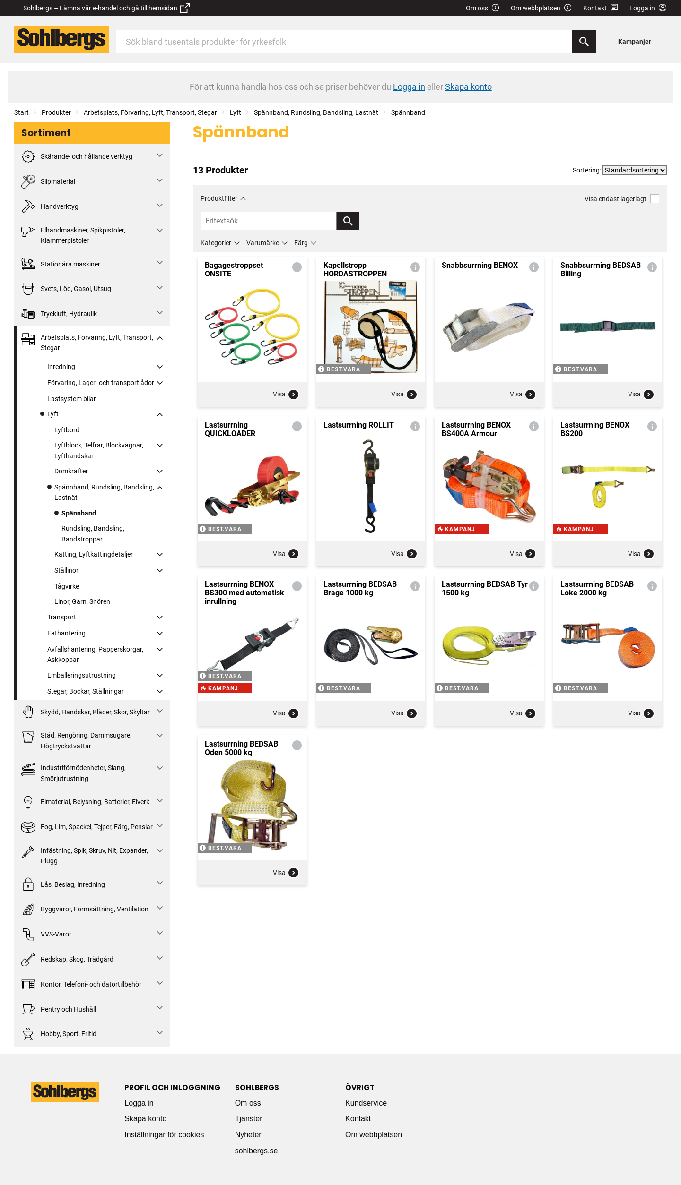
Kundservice (366, 1103)
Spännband (408, 112)
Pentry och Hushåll (58, 1009)
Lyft (235, 112)
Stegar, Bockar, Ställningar (85, 691)
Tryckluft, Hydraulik (59, 314)
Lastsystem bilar (71, 399)
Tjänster (248, 1119)
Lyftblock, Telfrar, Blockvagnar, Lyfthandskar (98, 450)
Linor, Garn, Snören (82, 601)
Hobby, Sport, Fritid (58, 1034)
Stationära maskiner (60, 264)
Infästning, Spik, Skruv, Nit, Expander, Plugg (84, 855)
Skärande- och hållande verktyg (76, 156)
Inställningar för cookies (164, 1135)
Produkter (56, 112)
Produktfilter (219, 198)
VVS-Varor (46, 934)
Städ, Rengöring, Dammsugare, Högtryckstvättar (76, 739)
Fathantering (66, 633)
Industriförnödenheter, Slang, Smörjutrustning (73, 772)
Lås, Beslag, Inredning (63, 884)
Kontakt (601, 8)
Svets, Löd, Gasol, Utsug (66, 289)
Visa (286, 394)
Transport (61, 617)
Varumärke (262, 243)
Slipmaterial (48, 182)
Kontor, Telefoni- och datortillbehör (81, 984)
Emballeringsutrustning (81, 675)
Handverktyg (50, 207)
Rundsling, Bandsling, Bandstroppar (92, 533)
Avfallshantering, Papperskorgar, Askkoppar (95, 654)
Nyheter (248, 1135)
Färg (301, 243)
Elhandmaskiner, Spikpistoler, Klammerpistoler (73, 234)
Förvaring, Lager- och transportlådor (100, 382)
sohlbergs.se (256, 1151)
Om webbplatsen (541, 8)
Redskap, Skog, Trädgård (67, 959)
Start (21, 112)
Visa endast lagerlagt (622, 198)
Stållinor (66, 570)
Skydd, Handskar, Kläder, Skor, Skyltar (85, 712)
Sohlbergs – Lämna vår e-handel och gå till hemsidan (106, 8)
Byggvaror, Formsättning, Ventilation (84, 909)
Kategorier (216, 243)
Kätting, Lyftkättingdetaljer (93, 554)
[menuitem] (637, 41)
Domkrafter (71, 471)
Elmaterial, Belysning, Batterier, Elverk (85, 802)
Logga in (138, 1103)
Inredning (61, 366)
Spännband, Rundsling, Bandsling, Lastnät (316, 112)
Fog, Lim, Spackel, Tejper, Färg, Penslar (87, 827)
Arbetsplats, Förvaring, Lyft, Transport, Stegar (150, 112)
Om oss (483, 8)
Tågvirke (66, 586)
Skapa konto (145, 1119)
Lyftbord (66, 430)
